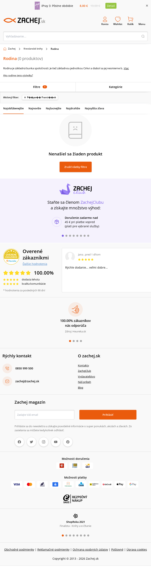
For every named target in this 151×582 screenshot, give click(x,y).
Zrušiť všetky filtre (75, 167)
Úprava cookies (137, 549)
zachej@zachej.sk (27, 381)
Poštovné (117, 549)
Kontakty (83, 365)
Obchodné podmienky (19, 549)
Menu (141, 21)
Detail (111, 6)
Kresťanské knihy (33, 48)
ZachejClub (84, 371)
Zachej (12, 48)
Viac (126, 68)
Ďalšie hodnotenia (35, 264)
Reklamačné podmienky (53, 549)
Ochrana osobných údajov (90, 549)
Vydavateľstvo (86, 376)
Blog (80, 387)
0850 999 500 (24, 368)
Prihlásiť (108, 415)
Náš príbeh (84, 382)
